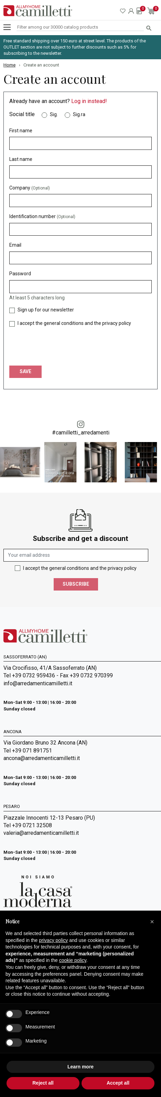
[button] (152, 921)
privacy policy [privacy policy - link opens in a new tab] (53, 940)
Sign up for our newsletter (46, 309)
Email (15, 245)
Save (25, 371)
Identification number (42, 216)
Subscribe (76, 584)
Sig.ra (79, 114)
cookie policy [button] (72, 960)
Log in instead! (89, 101)
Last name (20, 159)
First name (20, 130)
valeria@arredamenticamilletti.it (41, 833)
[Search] (80, 27)
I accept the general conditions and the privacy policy (74, 323)
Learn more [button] (80, 1066)
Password (20, 273)
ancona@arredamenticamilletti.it (41, 758)
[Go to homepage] (37, 11)
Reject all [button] (42, 1083)
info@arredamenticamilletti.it (37, 683)
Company (29, 188)
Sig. (54, 114)
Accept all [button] (118, 1083)
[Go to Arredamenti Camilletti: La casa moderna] (37, 891)
